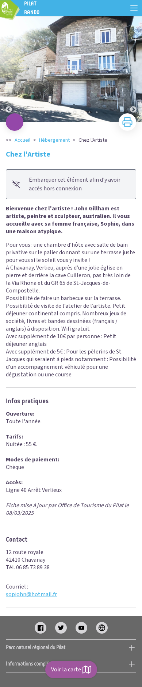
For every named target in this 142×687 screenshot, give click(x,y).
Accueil (22, 140)
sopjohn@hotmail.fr (31, 594)
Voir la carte (71, 669)
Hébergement (54, 140)
